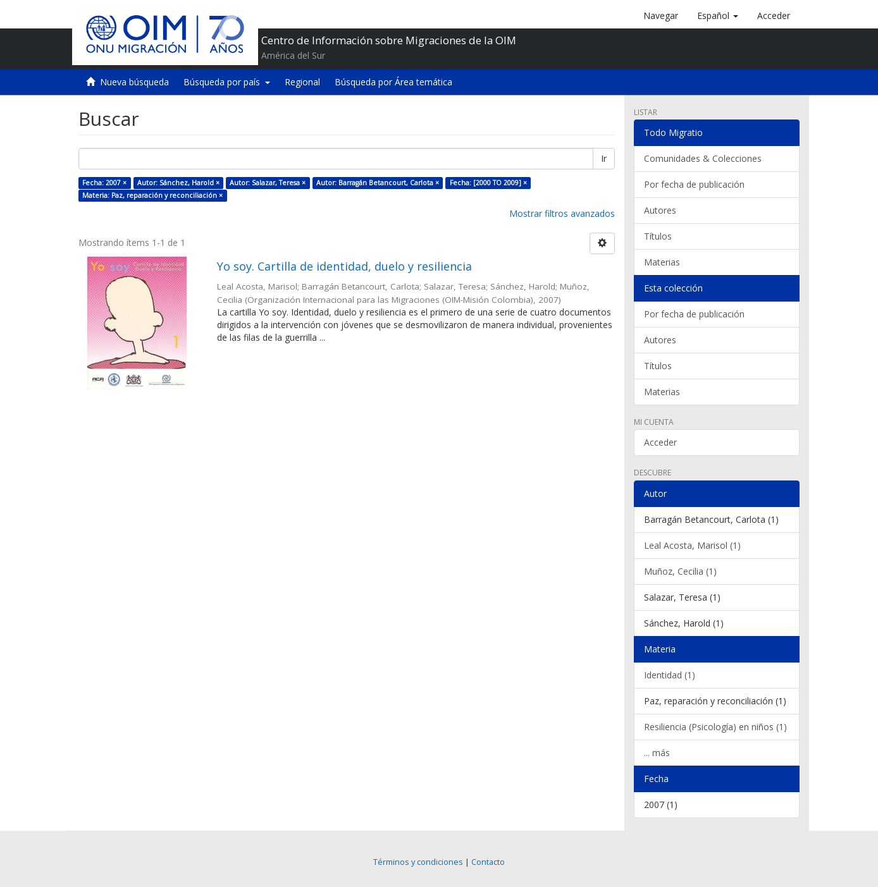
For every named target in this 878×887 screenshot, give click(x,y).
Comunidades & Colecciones (703, 158)
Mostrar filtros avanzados (562, 213)
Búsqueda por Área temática (393, 82)
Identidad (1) (669, 675)
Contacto (488, 862)
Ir (604, 158)
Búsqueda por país (226, 82)
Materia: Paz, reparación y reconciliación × (152, 195)
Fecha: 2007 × (104, 182)
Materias (662, 262)
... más (657, 753)
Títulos (658, 236)
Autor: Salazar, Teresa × (268, 182)
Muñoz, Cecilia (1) (680, 571)
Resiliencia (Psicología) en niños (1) (715, 727)
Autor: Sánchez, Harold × (178, 182)
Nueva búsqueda (134, 82)
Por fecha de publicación (694, 184)
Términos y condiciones (418, 862)
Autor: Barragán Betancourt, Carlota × (377, 182)
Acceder (660, 442)
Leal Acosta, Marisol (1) (692, 545)
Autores (660, 210)
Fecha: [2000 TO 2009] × (488, 182)
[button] (718, 16)
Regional (302, 82)
